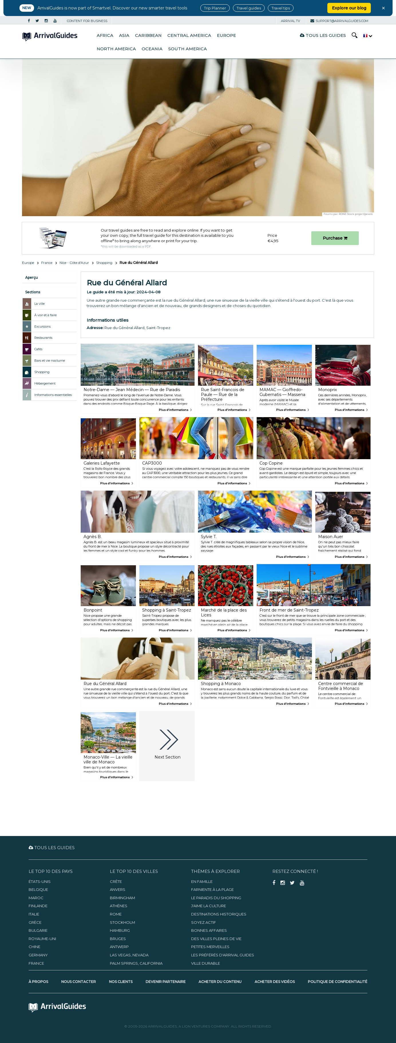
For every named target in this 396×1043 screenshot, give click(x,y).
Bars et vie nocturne (49, 361)
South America (187, 48)
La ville (39, 304)
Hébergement (45, 383)
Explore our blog (349, 8)
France (46, 262)
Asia (124, 35)
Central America (189, 35)
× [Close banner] (383, 8)
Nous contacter (78, 982)
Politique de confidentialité (337, 982)
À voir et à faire (45, 315)
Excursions (42, 327)
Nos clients (120, 982)
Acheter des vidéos (275, 982)
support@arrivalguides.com (339, 21)
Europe (226, 35)
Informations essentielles (53, 395)
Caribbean (148, 35)
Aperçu (31, 277)
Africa (105, 35)
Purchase (335, 238)
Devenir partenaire (166, 982)
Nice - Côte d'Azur (74, 262)
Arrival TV (290, 21)
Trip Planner (215, 8)
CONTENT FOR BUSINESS (87, 21)
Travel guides (249, 8)
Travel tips (281, 8)
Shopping (104, 262)
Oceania (152, 48)
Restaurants (43, 338)
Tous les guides (323, 35)
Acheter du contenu (220, 982)
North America (116, 48)
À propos (38, 982)
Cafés (38, 349)
